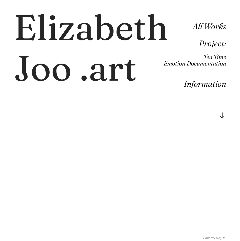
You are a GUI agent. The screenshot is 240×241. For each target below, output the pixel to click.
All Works (209, 26)
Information (205, 84)
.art (91, 47)
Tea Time (214, 57)
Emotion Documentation (195, 63)
